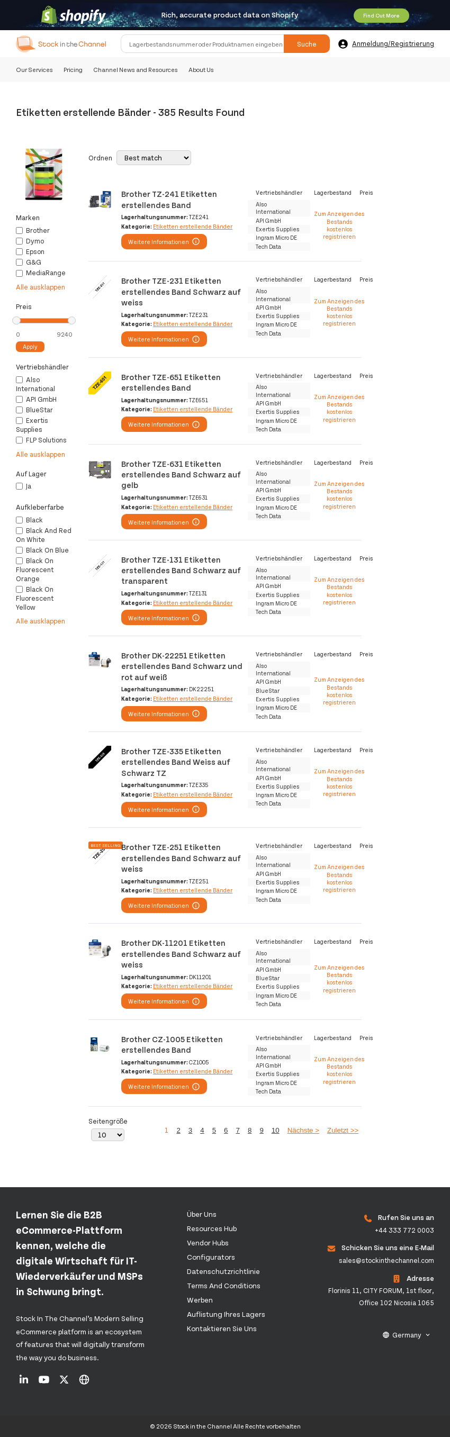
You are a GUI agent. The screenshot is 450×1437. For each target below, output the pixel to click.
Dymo (30, 241)
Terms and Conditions (223, 1285)
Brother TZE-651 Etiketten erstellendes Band (171, 382)
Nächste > (303, 1130)
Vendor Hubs (208, 1242)
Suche (307, 44)
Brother (33, 230)
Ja (23, 486)
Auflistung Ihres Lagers (226, 1313)
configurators (211, 1256)
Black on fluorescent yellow (34, 598)
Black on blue (42, 550)
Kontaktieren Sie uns (222, 1328)
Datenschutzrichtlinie (223, 1271)
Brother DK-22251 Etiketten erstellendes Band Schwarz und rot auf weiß (181, 666)
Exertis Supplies (32, 424)
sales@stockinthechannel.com (386, 1260)
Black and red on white (43, 535)
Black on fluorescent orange (34, 569)
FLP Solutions (41, 440)
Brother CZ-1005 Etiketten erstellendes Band (172, 1044)
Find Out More (381, 15)
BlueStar (34, 409)
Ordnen (100, 157)
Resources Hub (212, 1228)
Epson (30, 251)
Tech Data (268, 246)
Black (29, 520)
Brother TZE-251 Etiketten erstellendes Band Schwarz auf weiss (181, 857)
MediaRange (41, 272)
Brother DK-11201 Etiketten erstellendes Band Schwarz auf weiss (181, 953)
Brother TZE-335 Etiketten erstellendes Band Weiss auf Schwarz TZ (175, 762)
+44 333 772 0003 (404, 1230)
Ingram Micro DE (276, 237)
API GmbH (36, 399)
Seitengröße (108, 1121)
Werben (200, 1299)
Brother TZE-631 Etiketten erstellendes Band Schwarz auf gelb (181, 474)
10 (276, 1130)
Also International (35, 384)
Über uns (202, 1213)
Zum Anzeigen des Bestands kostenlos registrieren (339, 225)
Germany (406, 1335)
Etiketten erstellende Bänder (192, 226)
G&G (28, 262)
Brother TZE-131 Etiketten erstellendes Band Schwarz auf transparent (181, 570)
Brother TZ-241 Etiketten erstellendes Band (169, 198)
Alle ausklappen (40, 287)
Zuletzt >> (342, 1130)
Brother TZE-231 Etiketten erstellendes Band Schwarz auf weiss (181, 291)
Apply (30, 346)
